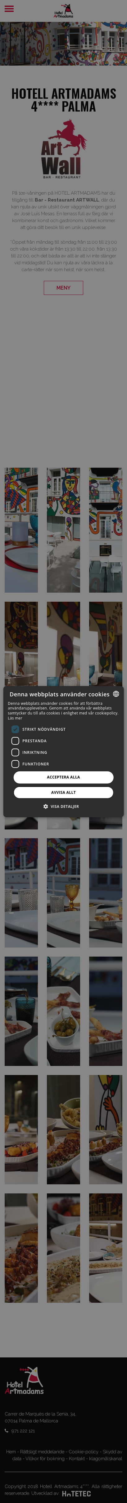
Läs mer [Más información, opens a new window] (15, 718)
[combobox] (116, 693)
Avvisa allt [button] (63, 792)
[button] (63, 806)
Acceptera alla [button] (63, 777)
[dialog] (63, 751)
